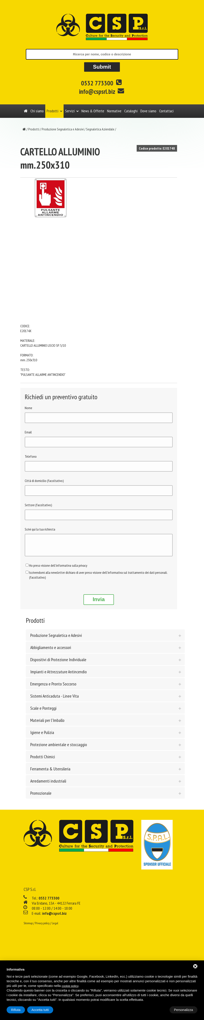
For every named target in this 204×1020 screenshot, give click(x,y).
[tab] (105, 638)
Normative (114, 110)
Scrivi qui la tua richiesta (40, 529)
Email (28, 432)
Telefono (31, 456)
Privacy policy (42, 926)
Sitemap (28, 926)
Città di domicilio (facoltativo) (44, 480)
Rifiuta (160, 1010)
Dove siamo (148, 110)
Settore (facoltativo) (38, 505)
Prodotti (52, 110)
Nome (28, 408)
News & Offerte (92, 110)
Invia (99, 603)
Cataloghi (131, 110)
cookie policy (70, 986)
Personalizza (20, 1010)
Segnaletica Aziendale (100, 129)
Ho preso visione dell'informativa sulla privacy (58, 568)
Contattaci (166, 110)
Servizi (70, 110)
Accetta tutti (184, 1010)
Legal (55, 926)
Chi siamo (37, 110)
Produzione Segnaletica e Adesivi (63, 129)
